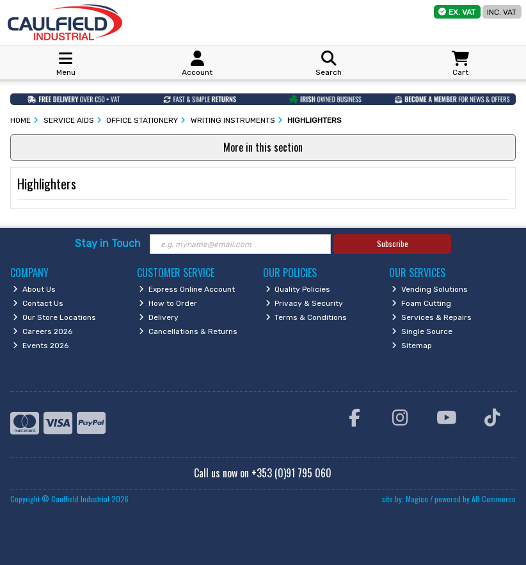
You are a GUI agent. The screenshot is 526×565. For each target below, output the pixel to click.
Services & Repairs (432, 317)
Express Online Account (187, 289)
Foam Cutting (421, 303)
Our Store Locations (54, 317)
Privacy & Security (305, 303)
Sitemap (412, 345)
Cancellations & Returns (188, 331)
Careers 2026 (42, 331)
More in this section (263, 147)
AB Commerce (494, 498)
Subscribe (392, 243)
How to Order (168, 303)
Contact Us (38, 303)
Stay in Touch (108, 243)
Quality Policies (298, 289)
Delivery (159, 317)
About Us (34, 289)
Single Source (422, 331)
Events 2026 (40, 345)
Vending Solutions (430, 289)
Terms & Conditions (306, 317)
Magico (417, 498)
